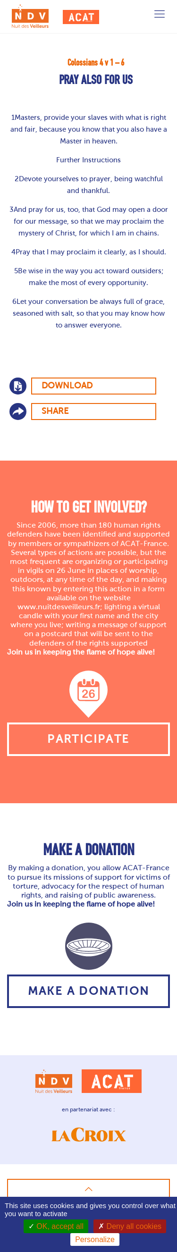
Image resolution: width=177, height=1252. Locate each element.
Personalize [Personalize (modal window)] (95, 1239)
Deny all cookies (129, 1226)
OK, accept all (56, 1226)
